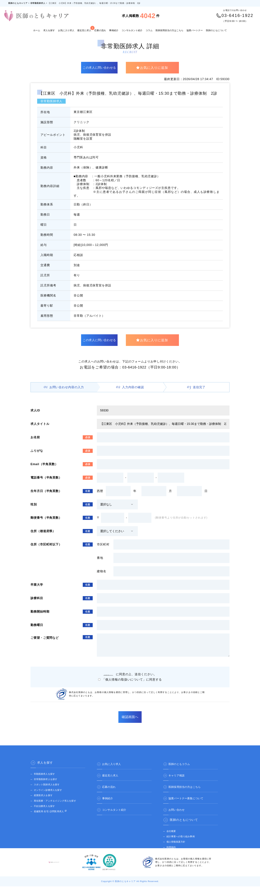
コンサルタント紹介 (132, 30)
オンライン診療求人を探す (50, 790)
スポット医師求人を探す (48, 785)
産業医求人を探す (44, 795)
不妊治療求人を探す (46, 806)
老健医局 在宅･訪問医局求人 (51, 812)
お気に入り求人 (66, 30)
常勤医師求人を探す (46, 774)
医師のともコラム (182, 763)
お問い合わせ (179, 806)
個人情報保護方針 (177, 839)
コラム (149, 30)
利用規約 (171, 844)
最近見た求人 (84, 29)
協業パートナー (195, 30)
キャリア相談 (179, 774)
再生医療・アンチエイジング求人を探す (58, 801)
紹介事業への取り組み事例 (183, 833)
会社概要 (171, 828)
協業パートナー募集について (190, 795)
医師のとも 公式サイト (180, 849)
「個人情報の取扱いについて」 (110, 675)
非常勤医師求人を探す (47, 779)
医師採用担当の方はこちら (169, 30)
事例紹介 (113, 30)
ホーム (36, 30)
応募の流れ (100, 30)
